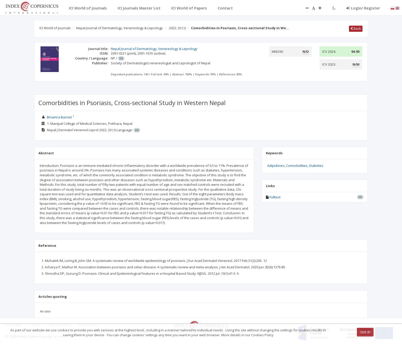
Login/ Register (363, 8)
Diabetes (316, 165)
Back (355, 28)
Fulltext (274, 197)
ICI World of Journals (55, 28)
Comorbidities (297, 165)
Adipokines (276, 165)
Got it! (365, 332)
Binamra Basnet (59, 117)
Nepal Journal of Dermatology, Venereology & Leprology (119, 28)
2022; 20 (177, 28)
